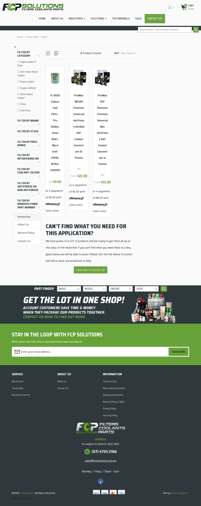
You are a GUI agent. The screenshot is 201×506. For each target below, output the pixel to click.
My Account (17, 381)
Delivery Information (113, 395)
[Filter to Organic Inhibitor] (28, 88)
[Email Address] (91, 352)
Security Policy (110, 415)
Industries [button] (76, 18)
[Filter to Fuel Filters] (28, 110)
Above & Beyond (179, 493)
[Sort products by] (128, 53)
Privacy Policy (109, 408)
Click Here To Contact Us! (90, 270)
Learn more (52, 210)
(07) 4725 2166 (104, 451)
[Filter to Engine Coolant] (28, 82)
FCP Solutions (27, 493)
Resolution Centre (21, 395)
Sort (116, 53)
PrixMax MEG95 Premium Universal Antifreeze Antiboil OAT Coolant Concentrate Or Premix (78, 126)
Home (42, 18)
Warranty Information (114, 388)
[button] (171, 7)
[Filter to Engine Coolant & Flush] (28, 63)
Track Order (17, 388)
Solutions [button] (97, 18)
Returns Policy (26, 233)
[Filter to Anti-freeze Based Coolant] (28, 73)
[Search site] (196, 30)
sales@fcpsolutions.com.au (100, 460)
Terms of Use (109, 381)
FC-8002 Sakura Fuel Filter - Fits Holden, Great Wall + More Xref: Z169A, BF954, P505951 (55, 132)
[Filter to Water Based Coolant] (28, 96)
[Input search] (165, 30)
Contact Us (154, 18)
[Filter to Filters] (28, 104)
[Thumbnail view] (48, 53)
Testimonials (121, 18)
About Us (57, 18)
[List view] (56, 53)
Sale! (138, 18)
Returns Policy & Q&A (113, 402)
